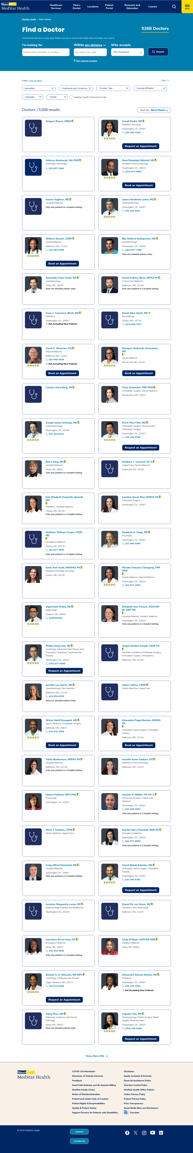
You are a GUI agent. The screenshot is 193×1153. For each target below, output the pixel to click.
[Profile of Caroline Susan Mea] (140, 497)
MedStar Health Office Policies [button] (139, 1089)
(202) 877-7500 (133, 249)
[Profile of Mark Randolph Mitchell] (138, 160)
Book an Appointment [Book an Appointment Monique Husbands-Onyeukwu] (139, 373)
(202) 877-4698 (57, 663)
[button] (174, 6)
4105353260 (55, 618)
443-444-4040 (56, 950)
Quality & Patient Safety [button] (84, 1108)
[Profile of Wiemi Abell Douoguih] (61, 720)
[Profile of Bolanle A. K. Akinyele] (64, 974)
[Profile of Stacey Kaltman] (61, 794)
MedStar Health (29, 19)
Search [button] (160, 51)
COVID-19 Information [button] (83, 1071)
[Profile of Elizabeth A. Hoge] (135, 532)
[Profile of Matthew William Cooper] (66, 534)
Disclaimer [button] (129, 1071)
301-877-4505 (56, 549)
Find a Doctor (45, 19)
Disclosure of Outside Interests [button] (87, 1076)
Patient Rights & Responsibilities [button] (88, 1103)
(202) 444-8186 (133, 1028)
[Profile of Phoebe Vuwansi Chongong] (142, 569)
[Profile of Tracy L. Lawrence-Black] (62, 313)
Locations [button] (93, 6)
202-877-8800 (132, 841)
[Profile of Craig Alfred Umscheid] (61, 865)
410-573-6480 (56, 986)
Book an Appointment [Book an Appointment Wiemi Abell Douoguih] (62, 745)
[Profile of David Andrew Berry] (140, 277)
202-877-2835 (132, 585)
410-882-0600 (56, 249)
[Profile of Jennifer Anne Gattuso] (137, 759)
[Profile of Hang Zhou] (55, 1014)
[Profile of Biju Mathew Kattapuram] (139, 238)
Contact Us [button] (79, 1141)
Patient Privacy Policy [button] (135, 1098)
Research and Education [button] (132, 6)
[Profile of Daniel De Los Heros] (136, 904)
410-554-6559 (56, 696)
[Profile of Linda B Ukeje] (139, 939)
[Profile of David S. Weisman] (59, 348)
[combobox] (46, 52)
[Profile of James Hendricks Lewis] (138, 199)
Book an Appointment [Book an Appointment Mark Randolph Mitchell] (139, 185)
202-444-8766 (132, 437)
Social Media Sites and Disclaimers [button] (141, 1108)
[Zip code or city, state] (90, 52)
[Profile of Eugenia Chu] (132, 1014)
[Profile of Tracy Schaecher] (137, 387)
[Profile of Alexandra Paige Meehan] (142, 722)
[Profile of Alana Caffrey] (134, 685)
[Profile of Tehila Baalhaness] (63, 759)
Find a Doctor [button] (77, 6)
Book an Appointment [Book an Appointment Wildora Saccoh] (62, 263)
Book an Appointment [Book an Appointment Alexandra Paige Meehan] (139, 745)
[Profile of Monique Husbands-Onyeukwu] (142, 350)
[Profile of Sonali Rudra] (132, 121)
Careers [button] (152, 6)
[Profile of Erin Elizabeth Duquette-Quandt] (66, 499)
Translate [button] (134, 1112)
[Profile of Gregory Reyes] (58, 121)
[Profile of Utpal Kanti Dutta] (58, 606)
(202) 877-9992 (133, 171)
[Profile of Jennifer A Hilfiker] (138, 794)
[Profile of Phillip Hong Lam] (58, 645)
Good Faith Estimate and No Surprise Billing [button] (94, 1085)
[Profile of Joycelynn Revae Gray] (61, 939)
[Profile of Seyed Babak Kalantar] (137, 865)
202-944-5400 (132, 543)
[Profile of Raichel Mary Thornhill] (140, 829)
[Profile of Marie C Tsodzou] (59, 829)
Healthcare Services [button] (56, 6)
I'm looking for (32, 45)
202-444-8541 (132, 210)
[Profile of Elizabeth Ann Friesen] (142, 608)
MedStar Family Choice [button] (83, 1089)
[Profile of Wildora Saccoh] (59, 238)
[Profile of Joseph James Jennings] (61, 422)
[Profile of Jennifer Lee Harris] (59, 685)
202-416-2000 (56, 731)
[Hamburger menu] (187, 6)
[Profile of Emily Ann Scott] (63, 567)
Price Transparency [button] (133, 1103)
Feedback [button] (77, 1080)
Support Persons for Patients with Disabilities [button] (95, 1112)
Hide (163, 80)
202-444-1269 (132, 132)
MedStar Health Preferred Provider (90, 97)
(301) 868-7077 (133, 324)
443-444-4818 (56, 359)
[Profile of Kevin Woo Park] (134, 422)
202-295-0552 (132, 809)
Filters (25, 80)
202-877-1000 (56, 168)
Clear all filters (35, 80)
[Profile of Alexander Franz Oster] (61, 277)
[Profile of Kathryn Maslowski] (62, 160)
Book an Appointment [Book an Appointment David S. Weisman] (62, 373)
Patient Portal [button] (109, 6)
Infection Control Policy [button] (135, 1085)
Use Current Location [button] (86, 60)
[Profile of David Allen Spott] (135, 313)
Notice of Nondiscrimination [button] (86, 1094)
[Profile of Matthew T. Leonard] (137, 461)
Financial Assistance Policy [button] (137, 1080)
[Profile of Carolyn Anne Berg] (59, 387)
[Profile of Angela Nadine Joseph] (141, 645)
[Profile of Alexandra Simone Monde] (139, 974)
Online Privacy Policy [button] (134, 1094)
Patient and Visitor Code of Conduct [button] (90, 1098)
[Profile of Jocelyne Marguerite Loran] (63, 904)
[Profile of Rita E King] (55, 461)
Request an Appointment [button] (141, 146)
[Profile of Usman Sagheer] (57, 199)
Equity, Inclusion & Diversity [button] (138, 1076)
